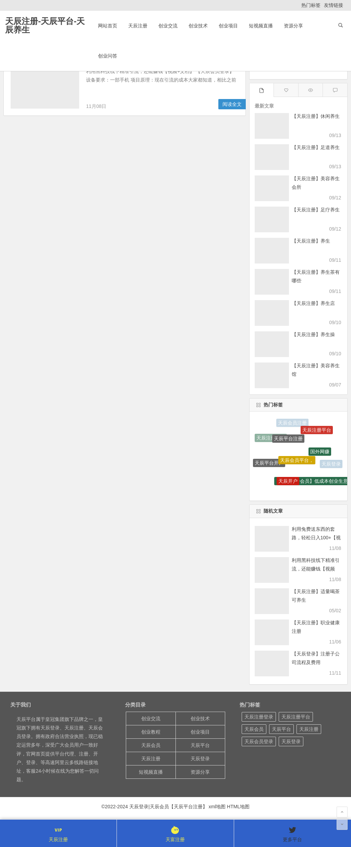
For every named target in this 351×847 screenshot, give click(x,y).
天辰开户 (288, 482)
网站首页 (107, 25)
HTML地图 (238, 806)
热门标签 (310, 5)
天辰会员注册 (292, 423)
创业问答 (107, 56)
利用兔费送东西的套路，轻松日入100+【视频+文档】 (316, 537)
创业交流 (168, 25)
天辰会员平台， (297, 462)
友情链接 (333, 5)
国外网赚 (319, 453)
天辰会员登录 (258, 741)
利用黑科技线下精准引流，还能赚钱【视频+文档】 (316, 568)
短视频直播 (261, 25)
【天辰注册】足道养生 (316, 147)
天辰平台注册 (288, 440)
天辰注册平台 (316, 430)
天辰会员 (150, 745)
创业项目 (228, 25)
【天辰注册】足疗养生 (316, 209)
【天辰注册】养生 (311, 241)
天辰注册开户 (270, 438)
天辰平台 (200, 745)
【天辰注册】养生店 (313, 303)
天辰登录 (331, 464)
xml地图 (217, 806)
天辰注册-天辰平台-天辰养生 (45, 25)
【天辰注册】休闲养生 (316, 116)
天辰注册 (137, 25)
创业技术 (198, 25)
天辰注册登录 (258, 717)
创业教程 (150, 732)
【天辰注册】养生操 (313, 334)
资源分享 (293, 25)
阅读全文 (232, 104)
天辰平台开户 (269, 464)
